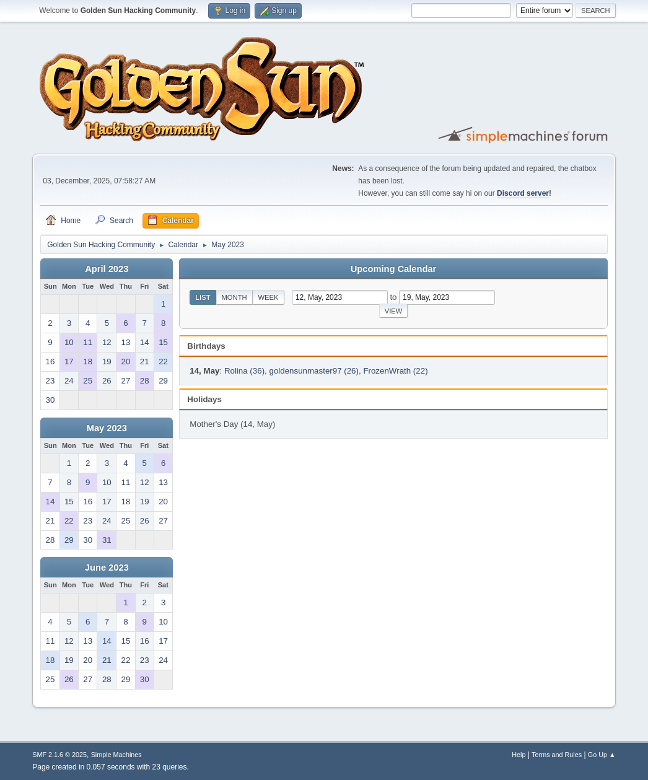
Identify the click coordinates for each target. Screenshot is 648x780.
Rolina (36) (244, 370)
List (202, 297)
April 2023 (106, 269)
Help (518, 754)
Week (268, 297)
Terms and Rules (557, 754)
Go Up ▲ (602, 754)
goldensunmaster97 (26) (313, 370)
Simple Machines (116, 754)
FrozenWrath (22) (395, 370)
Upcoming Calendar (393, 269)
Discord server (523, 193)
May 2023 (107, 428)
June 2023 (107, 567)
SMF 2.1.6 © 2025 (59, 754)
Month (234, 297)
